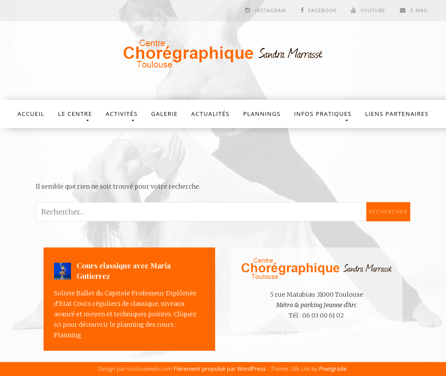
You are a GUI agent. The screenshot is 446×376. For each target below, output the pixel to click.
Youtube (373, 10)
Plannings (261, 114)
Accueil (30, 114)
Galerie (164, 114)
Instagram (270, 10)
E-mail (419, 10)
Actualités (210, 114)
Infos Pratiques (322, 114)
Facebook (322, 10)
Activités (122, 114)
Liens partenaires (397, 114)
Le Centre (75, 114)
